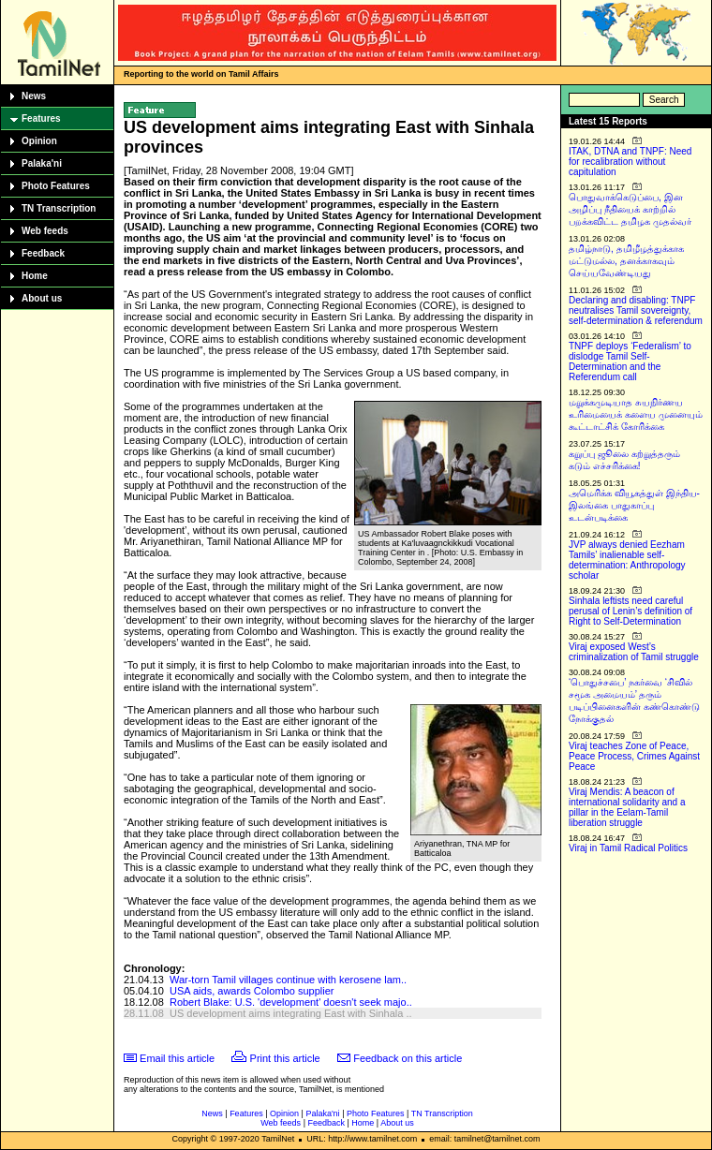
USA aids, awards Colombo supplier (252, 990)
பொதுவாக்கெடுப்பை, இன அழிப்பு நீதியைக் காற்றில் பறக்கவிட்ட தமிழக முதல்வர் (630, 209)
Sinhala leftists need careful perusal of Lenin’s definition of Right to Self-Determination (630, 611)
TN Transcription (59, 208)
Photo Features (56, 186)
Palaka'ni (42, 163)
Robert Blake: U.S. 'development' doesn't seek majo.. (291, 1002)
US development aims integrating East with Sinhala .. (291, 1013)
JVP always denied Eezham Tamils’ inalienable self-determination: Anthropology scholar (627, 560)
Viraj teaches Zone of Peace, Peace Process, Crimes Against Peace (634, 756)
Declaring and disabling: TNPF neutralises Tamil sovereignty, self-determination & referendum (636, 310)
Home (35, 276)
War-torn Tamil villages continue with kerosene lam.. (288, 979)
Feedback (43, 253)
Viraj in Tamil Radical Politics (628, 848)
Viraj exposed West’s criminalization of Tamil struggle (634, 651)
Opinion (39, 141)
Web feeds (45, 231)
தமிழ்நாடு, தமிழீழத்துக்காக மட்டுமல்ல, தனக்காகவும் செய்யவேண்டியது (626, 260)
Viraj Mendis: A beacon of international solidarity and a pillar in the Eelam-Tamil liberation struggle (627, 807)
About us (42, 298)
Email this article (177, 1058)
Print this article (285, 1058)
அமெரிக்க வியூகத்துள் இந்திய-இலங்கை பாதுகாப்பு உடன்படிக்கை (634, 505)
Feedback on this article (407, 1058)
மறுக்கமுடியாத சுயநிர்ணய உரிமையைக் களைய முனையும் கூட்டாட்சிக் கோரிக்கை (636, 414)
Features (41, 118)
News (34, 96)
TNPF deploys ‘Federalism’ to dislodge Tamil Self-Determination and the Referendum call (630, 361)
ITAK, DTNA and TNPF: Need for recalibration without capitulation (630, 161)
